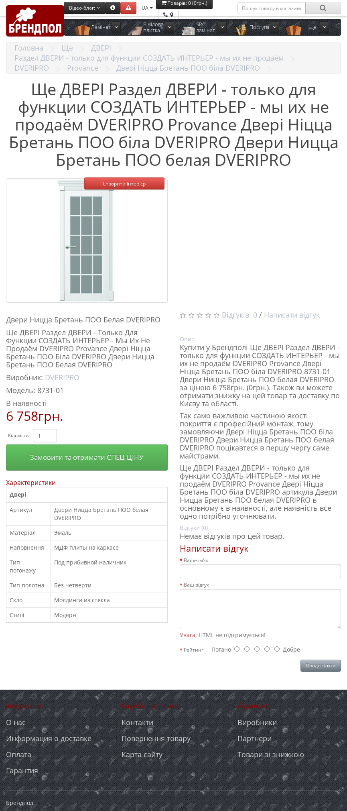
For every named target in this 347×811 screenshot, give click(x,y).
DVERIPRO (31, 68)
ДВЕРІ (101, 48)
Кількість (18, 435)
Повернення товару (156, 738)
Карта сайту (142, 754)
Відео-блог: (84, 7)
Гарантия (22, 770)
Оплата (18, 754)
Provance (82, 68)
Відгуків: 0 (239, 315)
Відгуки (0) (194, 528)
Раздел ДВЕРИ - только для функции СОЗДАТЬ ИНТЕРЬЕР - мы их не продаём (149, 58)
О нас (16, 722)
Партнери (254, 738)
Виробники (257, 722)
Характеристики (31, 482)
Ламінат (101, 27)
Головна (28, 48)
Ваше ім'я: (196, 560)
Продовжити (321, 665)
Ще (312, 27)
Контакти (137, 722)
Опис (187, 339)
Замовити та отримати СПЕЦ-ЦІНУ (87, 457)
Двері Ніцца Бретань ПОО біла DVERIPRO (188, 68)
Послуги (259, 27)
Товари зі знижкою (270, 754)
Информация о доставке (48, 738)
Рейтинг (193, 649)
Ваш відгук (196, 584)
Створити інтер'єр (124, 183)
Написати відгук (292, 315)
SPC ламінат (205, 27)
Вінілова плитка (153, 27)
